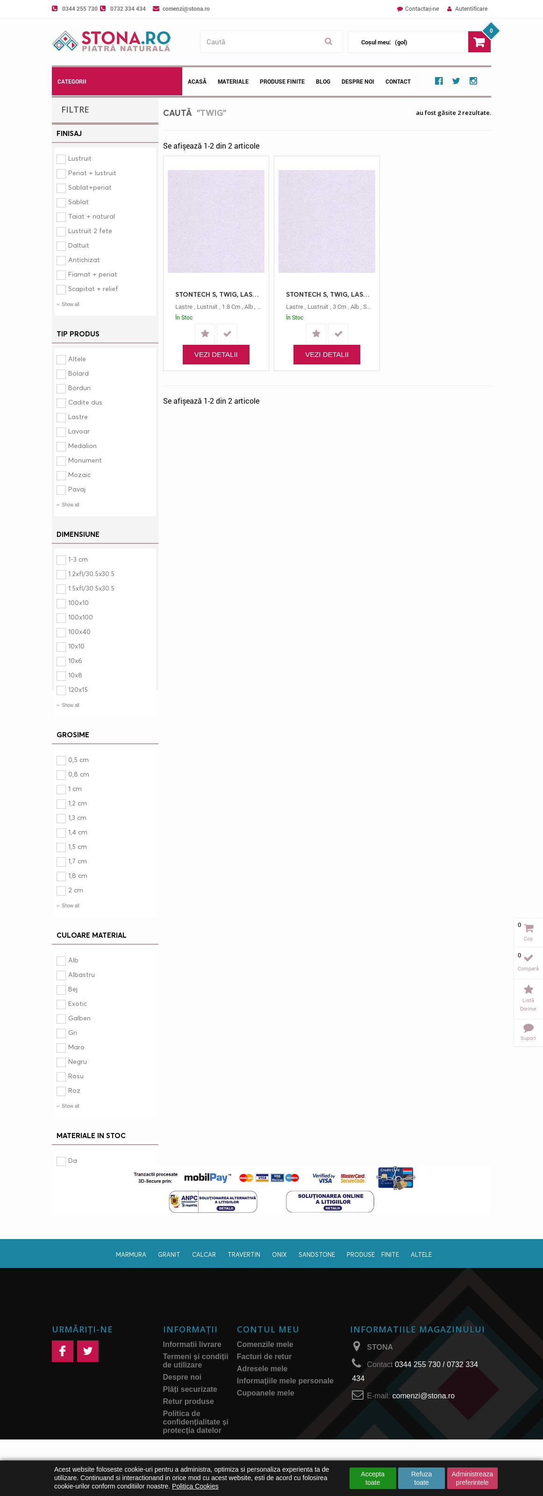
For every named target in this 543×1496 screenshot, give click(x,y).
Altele (77, 359)
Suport (528, 1037)
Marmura (131, 1279)
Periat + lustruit (92, 173)
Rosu (76, 1076)
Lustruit (80, 158)
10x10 (76, 646)
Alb (73, 960)
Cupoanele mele (265, 1418)
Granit (169, 1279)
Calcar (204, 1279)
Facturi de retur (264, 1381)
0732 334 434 (128, 8)
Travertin (244, 1279)
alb (248, 306)
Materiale (233, 81)
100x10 (78, 602)
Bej (73, 989)
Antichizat (84, 260)
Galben (79, 1018)
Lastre (78, 416)
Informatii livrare (192, 1369)
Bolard (78, 373)
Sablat (78, 202)
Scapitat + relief (93, 288)
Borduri (79, 388)
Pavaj (77, 489)
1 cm (75, 788)
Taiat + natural (91, 216)
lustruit (207, 306)
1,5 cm (77, 846)
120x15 (78, 689)
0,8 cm (78, 774)
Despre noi (358, 81)
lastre (184, 306)
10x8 (75, 675)
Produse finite (373, 1279)
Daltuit (78, 245)
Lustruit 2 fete (90, 231)
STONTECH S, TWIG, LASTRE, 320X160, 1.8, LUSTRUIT (218, 294)
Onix (279, 1279)
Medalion (82, 445)
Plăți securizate (190, 1414)
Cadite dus (85, 402)
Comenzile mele (265, 1369)
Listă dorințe (528, 1004)
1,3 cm (77, 817)
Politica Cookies (195, 1486)
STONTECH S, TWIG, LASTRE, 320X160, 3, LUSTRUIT (329, 294)
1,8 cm (77, 875)
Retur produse (188, 1426)
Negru (77, 1061)
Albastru (81, 974)
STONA (380, 1372)
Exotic (77, 1003)
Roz (74, 1090)
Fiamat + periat (92, 274)
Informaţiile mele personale (285, 1406)
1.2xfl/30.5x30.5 (91, 573)
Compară (528, 968)
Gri (72, 1032)
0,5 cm (78, 759)
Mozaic (79, 474)
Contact (398, 81)
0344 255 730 (80, 8)
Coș (528, 938)
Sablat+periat (90, 187)
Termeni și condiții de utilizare (196, 1385)
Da (72, 1160)
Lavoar (79, 431)
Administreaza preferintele (472, 1478)
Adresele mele (262, 1393)
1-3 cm (78, 559)
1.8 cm (231, 306)
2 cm (75, 890)
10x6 (75, 660)
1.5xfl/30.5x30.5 (91, 588)
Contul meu (268, 1354)
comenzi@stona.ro (186, 8)
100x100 (80, 617)
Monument (85, 460)
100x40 (79, 631)
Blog (323, 81)
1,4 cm (77, 832)
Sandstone (317, 1279)
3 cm (339, 306)
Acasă (197, 81)
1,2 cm (77, 803)
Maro (76, 1047)
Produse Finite (282, 81)
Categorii (71, 81)
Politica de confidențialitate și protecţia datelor (196, 1446)
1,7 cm (77, 861)
